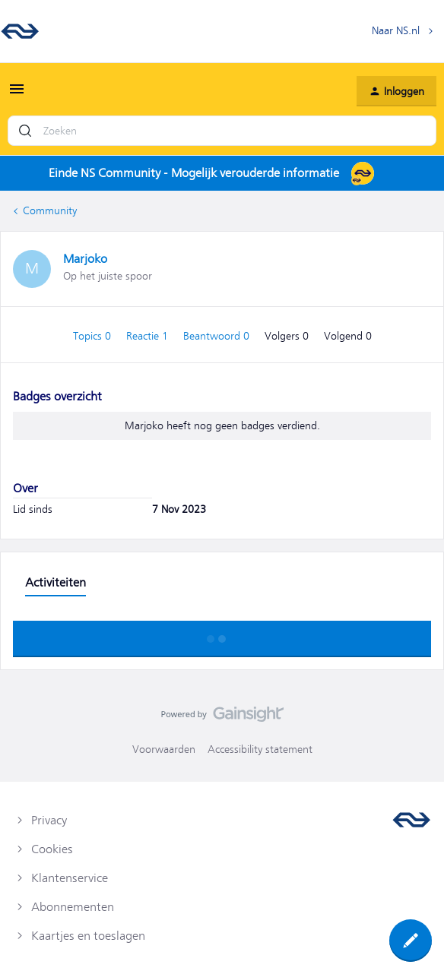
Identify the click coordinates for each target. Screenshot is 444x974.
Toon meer (222, 634)
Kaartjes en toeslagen (88, 936)
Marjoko (85, 259)
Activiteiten (55, 583)
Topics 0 (93, 336)
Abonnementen (72, 907)
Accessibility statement (260, 749)
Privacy (49, 820)
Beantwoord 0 (217, 336)
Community (50, 210)
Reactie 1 (148, 336)
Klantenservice (69, 878)
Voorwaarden (163, 749)
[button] (17, 94)
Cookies (52, 849)
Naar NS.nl (396, 30)
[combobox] (222, 130)
